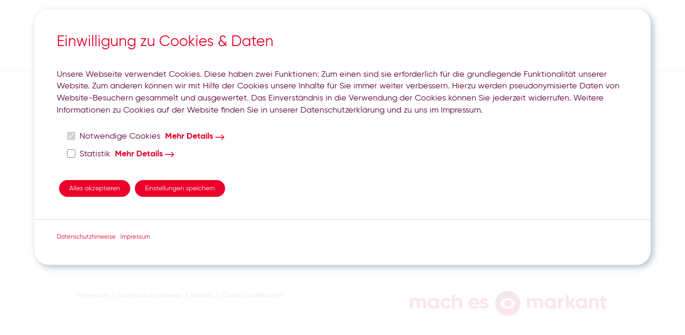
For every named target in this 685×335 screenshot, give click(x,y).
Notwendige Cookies (113, 136)
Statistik (88, 153)
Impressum (135, 237)
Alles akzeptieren (94, 188)
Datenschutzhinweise (86, 237)
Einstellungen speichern (180, 188)
